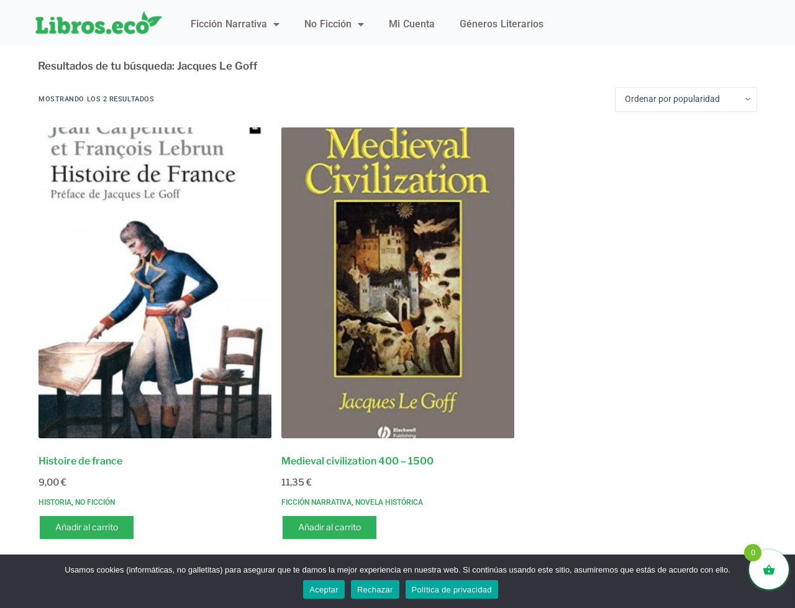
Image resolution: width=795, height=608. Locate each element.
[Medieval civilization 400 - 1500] (397, 282)
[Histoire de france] (155, 282)
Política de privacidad (452, 589)
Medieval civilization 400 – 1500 (357, 461)
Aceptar (323, 589)
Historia (55, 502)
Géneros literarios (501, 24)
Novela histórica (389, 502)
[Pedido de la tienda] (686, 99)
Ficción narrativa (235, 24)
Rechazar (375, 589)
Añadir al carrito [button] (86, 527)
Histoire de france (80, 461)
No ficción (334, 24)
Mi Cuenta (412, 24)
